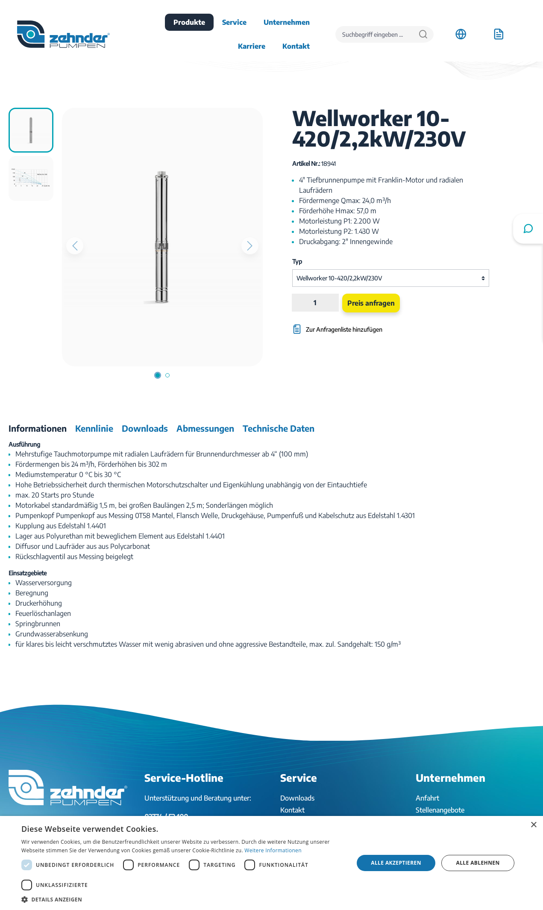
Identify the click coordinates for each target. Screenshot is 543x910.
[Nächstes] (249, 245)
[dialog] (271, 863)
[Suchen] (423, 34)
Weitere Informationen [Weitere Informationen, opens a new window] (273, 850)
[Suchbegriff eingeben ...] (374, 34)
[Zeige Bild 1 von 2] (157, 375)
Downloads (297, 798)
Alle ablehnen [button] (478, 862)
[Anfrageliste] (498, 34)
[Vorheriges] (74, 245)
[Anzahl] (315, 303)
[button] (182, 899)
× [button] (533, 825)
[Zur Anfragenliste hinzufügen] (357, 325)
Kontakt (292, 810)
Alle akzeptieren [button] (396, 862)
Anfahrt (427, 798)
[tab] (38, 428)
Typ (297, 261)
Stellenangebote (440, 810)
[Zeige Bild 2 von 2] (167, 375)
